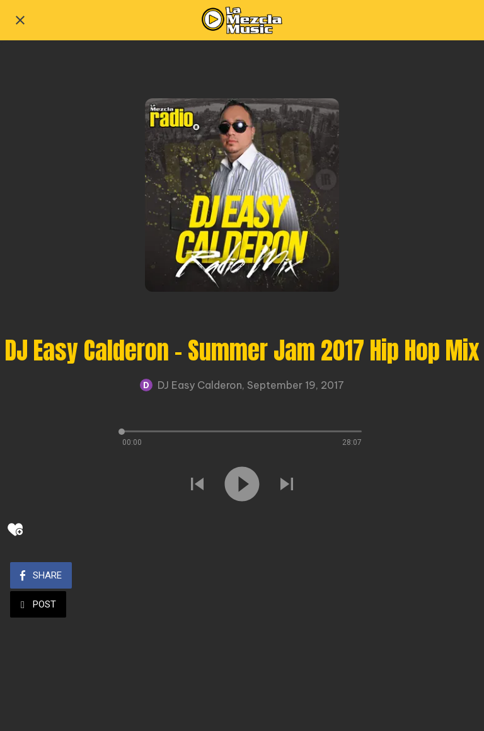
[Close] (20, 20)
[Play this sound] (242, 485)
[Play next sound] (286, 485)
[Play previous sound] (197, 485)
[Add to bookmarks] (15, 529)
